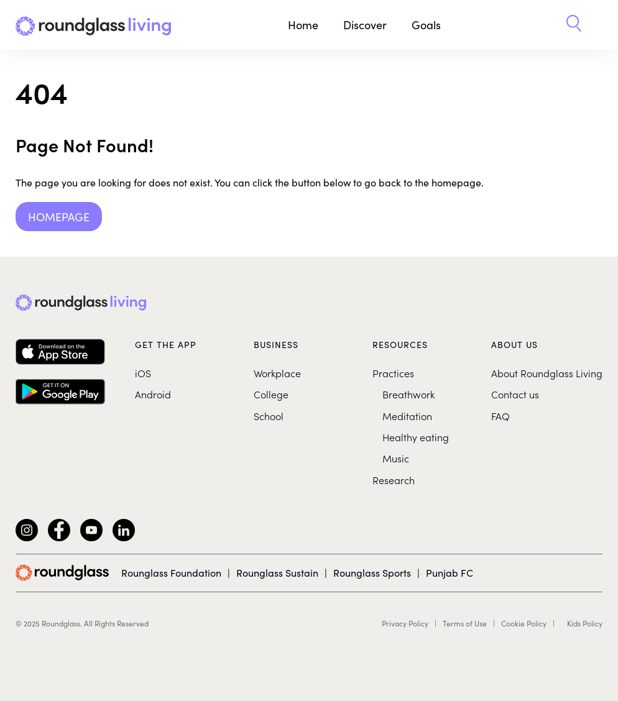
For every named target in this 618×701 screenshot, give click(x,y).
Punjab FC (449, 572)
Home (303, 24)
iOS (143, 373)
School (269, 416)
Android (153, 394)
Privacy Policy (405, 623)
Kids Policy (584, 623)
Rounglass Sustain (277, 572)
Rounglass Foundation (171, 572)
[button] (574, 25)
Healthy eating (415, 437)
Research (393, 480)
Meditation (407, 416)
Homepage (59, 216)
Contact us (515, 394)
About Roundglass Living (546, 373)
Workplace (277, 373)
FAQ (500, 416)
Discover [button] (365, 24)
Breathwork (408, 394)
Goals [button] (426, 24)
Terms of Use (465, 623)
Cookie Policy (524, 623)
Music (395, 458)
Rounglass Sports (372, 572)
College (271, 394)
